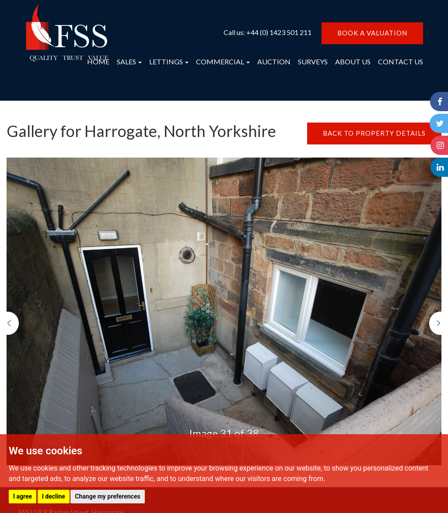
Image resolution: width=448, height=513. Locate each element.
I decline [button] (53, 496)
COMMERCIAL (223, 61)
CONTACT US (400, 61)
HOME (98, 61)
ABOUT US (353, 61)
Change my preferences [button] (107, 496)
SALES (129, 61)
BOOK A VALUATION (372, 33)
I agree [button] (22, 496)
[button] (13, 389)
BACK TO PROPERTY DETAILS (374, 133)
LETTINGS (169, 61)
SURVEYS (313, 61)
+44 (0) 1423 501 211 (279, 32)
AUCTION (273, 61)
